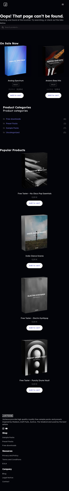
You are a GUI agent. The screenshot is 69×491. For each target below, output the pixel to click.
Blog (4, 474)
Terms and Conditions (11, 459)
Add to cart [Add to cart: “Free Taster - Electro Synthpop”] (34, 328)
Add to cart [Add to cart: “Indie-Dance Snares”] (34, 265)
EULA (4, 463)
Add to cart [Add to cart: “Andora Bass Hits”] (53, 95)
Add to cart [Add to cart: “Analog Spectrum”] (15, 95)
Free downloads (13, 119)
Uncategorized (12, 132)
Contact (5, 481)
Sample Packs (12, 128)
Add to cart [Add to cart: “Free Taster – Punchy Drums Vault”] (34, 390)
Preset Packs (12, 123)
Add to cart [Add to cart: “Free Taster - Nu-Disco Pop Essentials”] (34, 203)
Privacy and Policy (10, 455)
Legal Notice (7, 477)
